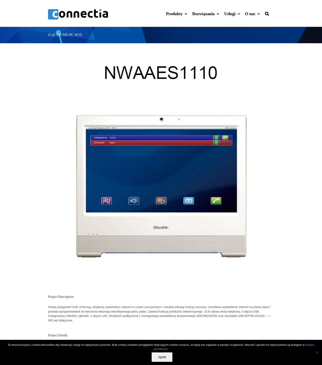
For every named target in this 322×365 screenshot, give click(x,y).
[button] (267, 13)
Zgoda (162, 357)
